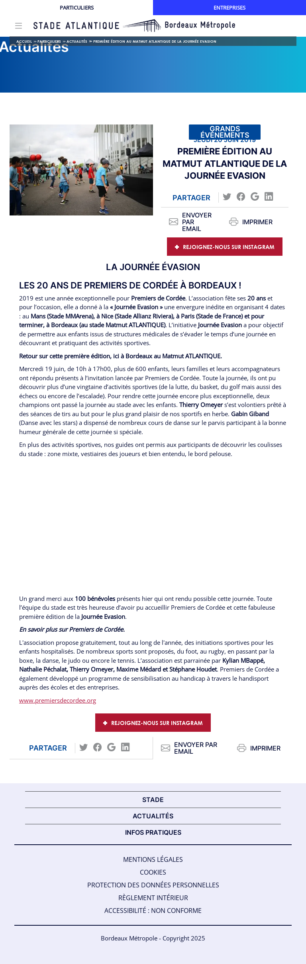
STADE (153, 800)
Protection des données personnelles (153, 885)
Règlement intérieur (153, 897)
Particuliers (77, 7)
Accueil (24, 41)
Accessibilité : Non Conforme (153, 910)
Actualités (77, 41)
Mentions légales (153, 859)
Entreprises (229, 7)
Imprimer (251, 222)
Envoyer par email (190, 222)
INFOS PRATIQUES (153, 832)
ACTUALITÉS (153, 816)
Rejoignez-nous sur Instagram (229, 246)
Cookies (153, 872)
